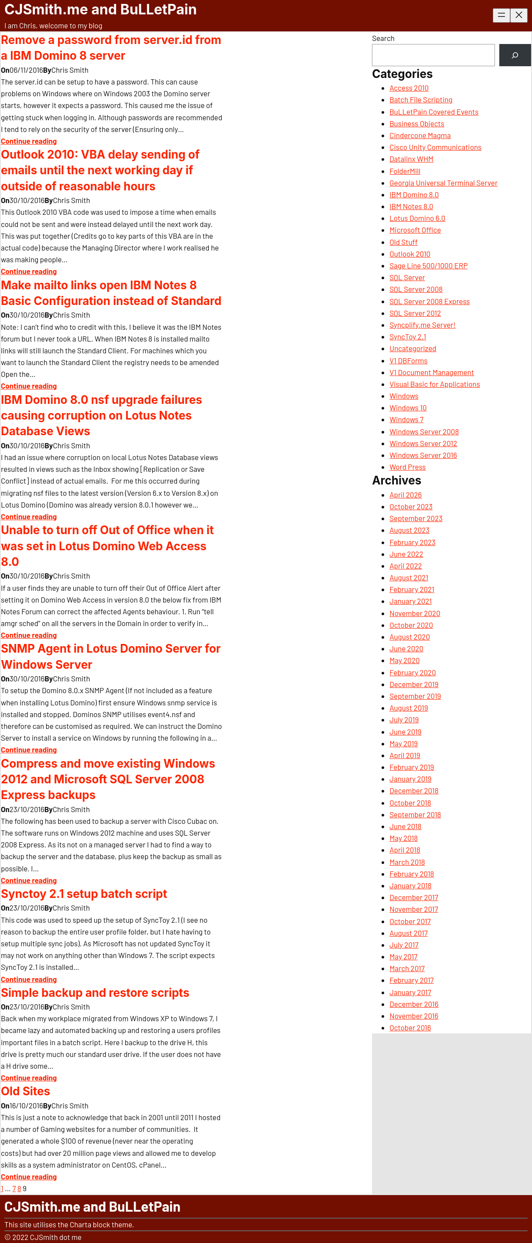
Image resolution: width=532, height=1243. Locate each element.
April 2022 (405, 565)
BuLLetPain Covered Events (433, 111)
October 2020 (411, 624)
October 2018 (410, 802)
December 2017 (413, 897)
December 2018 (413, 790)
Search (383, 38)
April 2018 (404, 849)
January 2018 (410, 885)
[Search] (515, 55)
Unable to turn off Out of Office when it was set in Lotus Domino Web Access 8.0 (107, 546)
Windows (403, 395)
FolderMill (404, 170)
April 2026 (405, 494)
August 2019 (408, 707)
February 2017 (411, 979)
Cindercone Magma (419, 135)
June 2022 (406, 553)
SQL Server (407, 277)
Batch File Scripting (420, 99)
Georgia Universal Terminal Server (443, 182)
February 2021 (411, 589)
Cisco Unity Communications (435, 146)
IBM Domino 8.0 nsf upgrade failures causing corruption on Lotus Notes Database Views (101, 415)
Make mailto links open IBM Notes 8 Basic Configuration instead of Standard (111, 293)
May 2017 (403, 956)
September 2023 (416, 518)
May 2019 (403, 743)
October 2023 (411, 506)
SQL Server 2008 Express (429, 301)
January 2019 (410, 778)
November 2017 (413, 908)
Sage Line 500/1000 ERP (428, 265)
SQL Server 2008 (416, 289)
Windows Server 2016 (423, 454)
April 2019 (404, 755)
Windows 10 (407, 407)
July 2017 (403, 944)
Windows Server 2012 (423, 443)
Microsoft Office (415, 229)
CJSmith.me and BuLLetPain (100, 9)
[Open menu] (501, 15)
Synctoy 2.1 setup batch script (84, 894)
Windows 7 (406, 419)
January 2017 (410, 992)
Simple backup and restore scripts (95, 992)
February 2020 (412, 672)
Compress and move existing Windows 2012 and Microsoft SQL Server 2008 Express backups (108, 779)
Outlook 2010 (409, 253)
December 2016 (413, 1003)
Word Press (407, 466)
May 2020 (404, 660)
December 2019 (413, 684)
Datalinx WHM (411, 158)
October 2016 (410, 1027)
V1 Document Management (431, 372)
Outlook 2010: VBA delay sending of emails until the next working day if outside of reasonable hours (100, 170)
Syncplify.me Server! (422, 324)
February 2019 (411, 766)
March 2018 (407, 861)
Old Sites (25, 1091)
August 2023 (409, 529)
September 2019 (415, 695)
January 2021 (410, 600)
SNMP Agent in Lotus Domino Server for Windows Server (111, 656)
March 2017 (407, 968)
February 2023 (412, 542)
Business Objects (416, 123)
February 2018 (411, 873)
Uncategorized (412, 348)
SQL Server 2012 (415, 312)
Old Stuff (403, 241)
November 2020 (414, 613)
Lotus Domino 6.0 (417, 217)
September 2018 (415, 814)
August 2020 (409, 636)
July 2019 (404, 719)
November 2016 (413, 1015)
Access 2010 (409, 87)
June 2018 (405, 826)
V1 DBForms (408, 360)
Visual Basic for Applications (434, 383)
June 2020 (406, 648)
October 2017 (410, 921)
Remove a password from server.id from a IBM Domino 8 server (111, 47)
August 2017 (408, 932)
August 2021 (408, 577)
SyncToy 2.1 (407, 336)
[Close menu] (519, 15)
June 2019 (405, 731)
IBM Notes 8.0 (411, 206)
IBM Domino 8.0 (414, 194)
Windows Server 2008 (424, 431)
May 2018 (403, 837)
